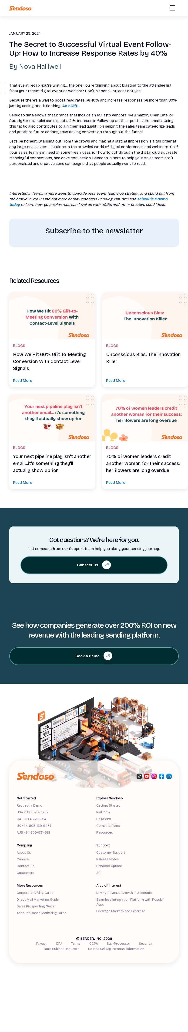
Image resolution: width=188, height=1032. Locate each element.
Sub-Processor (118, 944)
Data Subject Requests (61, 949)
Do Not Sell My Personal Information (116, 949)
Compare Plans (108, 826)
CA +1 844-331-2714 (31, 819)
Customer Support (110, 853)
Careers (23, 859)
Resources (104, 833)
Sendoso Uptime (109, 866)
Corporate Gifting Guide (35, 893)
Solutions (103, 819)
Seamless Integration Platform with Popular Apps (130, 902)
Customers (25, 873)
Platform (103, 812)
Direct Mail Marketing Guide (38, 900)
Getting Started (108, 806)
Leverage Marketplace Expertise (120, 911)
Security (145, 944)
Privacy (41, 944)
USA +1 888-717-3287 (32, 812)
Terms (76, 944)
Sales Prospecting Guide (35, 906)
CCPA (93, 944)
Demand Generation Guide (116, 918)
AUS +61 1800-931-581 (33, 833)
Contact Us (25, 866)
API (98, 873)
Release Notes (107, 859)
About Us (24, 853)
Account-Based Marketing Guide (41, 913)
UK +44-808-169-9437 (34, 826)
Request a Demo (29, 806)
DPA (59, 944)
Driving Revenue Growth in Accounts (124, 893)
